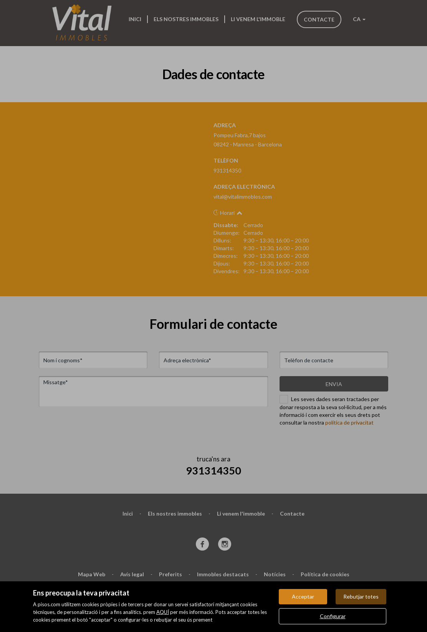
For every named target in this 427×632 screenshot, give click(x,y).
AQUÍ (162, 612)
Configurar (333, 616)
